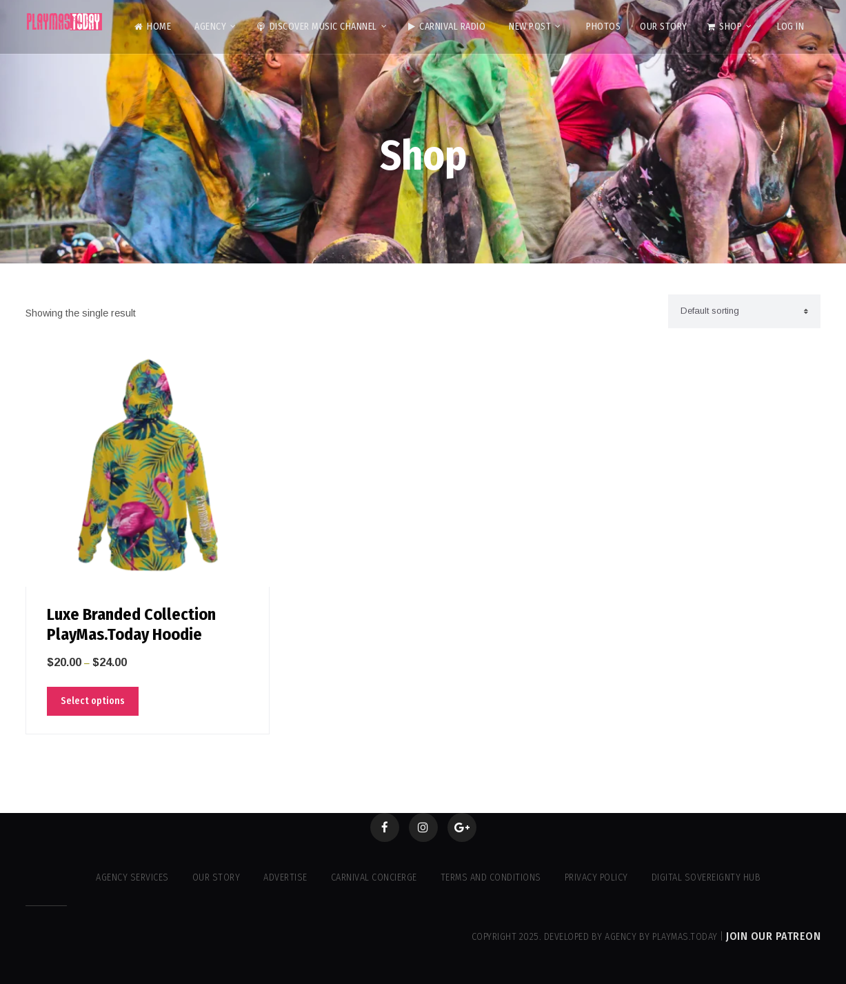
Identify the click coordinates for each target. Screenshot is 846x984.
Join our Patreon (773, 936)
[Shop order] (744, 311)
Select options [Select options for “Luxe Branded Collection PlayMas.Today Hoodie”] (93, 701)
